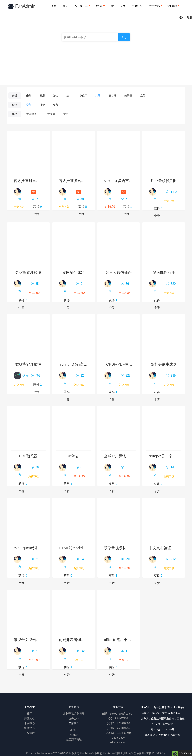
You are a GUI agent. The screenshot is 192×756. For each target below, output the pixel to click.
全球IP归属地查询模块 (122, 456)
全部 (28, 95)
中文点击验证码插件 (165, 548)
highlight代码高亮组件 (77, 364)
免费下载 (19, 206)
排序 (14, 114)
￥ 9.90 (123, 660)
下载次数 (50, 114)
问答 (123, 5)
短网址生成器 (73, 272)
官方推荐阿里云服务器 (32, 181)
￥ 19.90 (109, 206)
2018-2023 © (60, 753)
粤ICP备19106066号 (162, 729)
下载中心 (29, 723)
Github (122, 742)
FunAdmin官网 (111, 753)
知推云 (74, 729)
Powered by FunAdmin (39, 753)
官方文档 (155, 5)
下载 (111, 5)
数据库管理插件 (28, 364)
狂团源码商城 (74, 739)
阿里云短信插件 (119, 272)
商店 (65, 5)
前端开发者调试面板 (75, 640)
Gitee (122, 737)
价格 (14, 104)
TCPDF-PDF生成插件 (122, 364)
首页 (53, 5)
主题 (143, 95)
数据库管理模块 (28, 272)
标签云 (73, 456)
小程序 (83, 95)
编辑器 (128, 95)
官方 (65, 114)
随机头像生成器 (164, 364)
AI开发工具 (82, 5)
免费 (55, 104)
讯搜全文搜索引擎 (28, 640)
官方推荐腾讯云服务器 (77, 181)
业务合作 (74, 718)
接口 (68, 95)
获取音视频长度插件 (120, 548)
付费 (42, 104)
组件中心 (29, 728)
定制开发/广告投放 (74, 713)
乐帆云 (74, 734)
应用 (42, 95)
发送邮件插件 (164, 272)
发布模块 (96, 63)
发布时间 (31, 114)
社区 (29, 713)
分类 (14, 95)
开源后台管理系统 (131, 753)
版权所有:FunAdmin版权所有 (85, 753)
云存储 (112, 95)
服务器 (99, 5)
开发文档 (29, 718)
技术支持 (137, 5)
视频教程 (172, 5)
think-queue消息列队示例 (34, 548)
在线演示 (29, 732)
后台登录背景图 (164, 181)
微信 (55, 95)
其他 (97, 95)
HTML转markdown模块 (78, 548)
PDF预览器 (28, 456)
